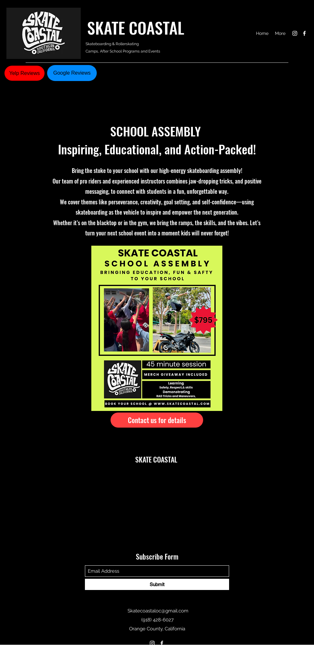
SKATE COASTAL (139, 27)
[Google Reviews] (72, 73)
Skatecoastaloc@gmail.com (158, 611)
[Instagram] (295, 33)
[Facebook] (304, 33)
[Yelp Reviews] (24, 73)
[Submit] (157, 584)
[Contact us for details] (157, 420)
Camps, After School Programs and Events (123, 51)
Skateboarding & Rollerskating (112, 44)
